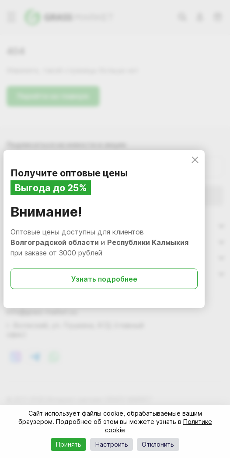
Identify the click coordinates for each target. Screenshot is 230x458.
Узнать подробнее (104, 279)
